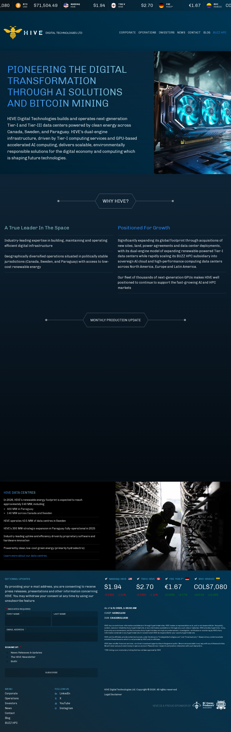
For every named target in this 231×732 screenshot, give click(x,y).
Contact (194, 32)
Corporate (127, 32)
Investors (167, 32)
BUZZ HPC (219, 32)
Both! (14, 661)
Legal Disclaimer (113, 694)
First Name (14, 614)
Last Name (60, 614)
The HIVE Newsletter (23, 657)
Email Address (16, 629)
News (181, 32)
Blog (206, 32)
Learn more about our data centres (25, 555)
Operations (147, 32)
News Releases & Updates (26, 652)
